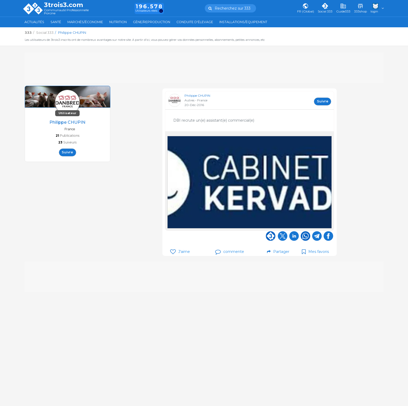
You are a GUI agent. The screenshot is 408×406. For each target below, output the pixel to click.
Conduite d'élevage (194, 22)
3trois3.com (63, 5)
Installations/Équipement (243, 22)
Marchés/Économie (85, 22)
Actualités (34, 22)
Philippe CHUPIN (197, 95)
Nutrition (118, 22)
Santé (55, 22)
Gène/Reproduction (151, 22)
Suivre (67, 152)
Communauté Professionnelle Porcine (66, 12)
